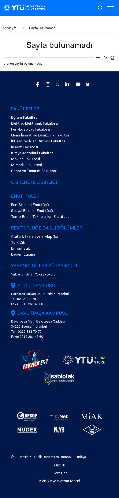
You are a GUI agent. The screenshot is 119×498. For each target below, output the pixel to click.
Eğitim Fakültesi (24, 118)
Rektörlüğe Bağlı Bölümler (46, 228)
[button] (111, 57)
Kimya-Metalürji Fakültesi (32, 153)
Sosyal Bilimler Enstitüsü (32, 211)
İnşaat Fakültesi (24, 147)
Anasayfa (9, 28)
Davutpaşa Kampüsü (42, 313)
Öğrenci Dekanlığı (34, 182)
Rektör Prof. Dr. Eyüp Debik (32, 391)
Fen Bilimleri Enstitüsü (30, 205)
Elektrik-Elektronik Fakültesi (34, 124)
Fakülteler (25, 109)
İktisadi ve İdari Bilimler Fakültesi (38, 141)
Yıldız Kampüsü (36, 286)
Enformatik (20, 249)
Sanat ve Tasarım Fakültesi (34, 171)
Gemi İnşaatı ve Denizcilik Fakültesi (41, 136)
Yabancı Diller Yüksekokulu (46, 266)
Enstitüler (25, 196)
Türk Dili (18, 243)
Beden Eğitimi (23, 255)
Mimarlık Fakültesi (26, 165)
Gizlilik (59, 465)
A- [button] (105, 57)
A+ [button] (98, 57)
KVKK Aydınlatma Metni (59, 481)
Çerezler (59, 473)
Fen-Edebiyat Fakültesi (30, 130)
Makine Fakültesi (25, 159)
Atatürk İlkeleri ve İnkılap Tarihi (36, 237)
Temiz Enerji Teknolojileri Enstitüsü (40, 217)
